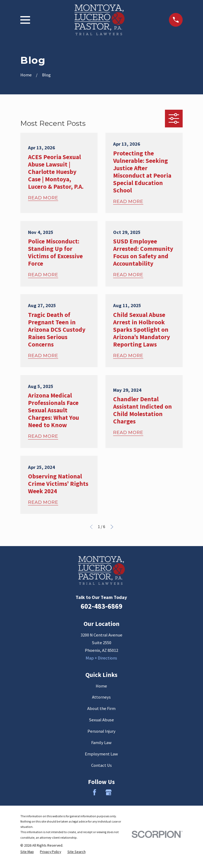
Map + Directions (101, 658)
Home (101, 686)
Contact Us (101, 765)
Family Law (101, 742)
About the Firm (101, 708)
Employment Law (101, 754)
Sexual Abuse (101, 720)
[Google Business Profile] (108, 792)
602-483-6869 (101, 606)
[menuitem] (27, 851)
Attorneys (101, 697)
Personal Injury (101, 731)
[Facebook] (94, 792)
